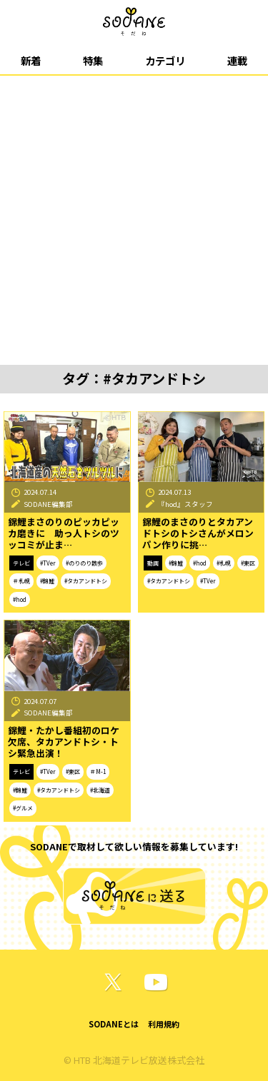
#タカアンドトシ (85, 581)
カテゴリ (165, 60)
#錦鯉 (47, 581)
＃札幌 (21, 581)
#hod (19, 599)
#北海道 (100, 790)
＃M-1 (98, 771)
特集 (93, 60)
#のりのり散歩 (84, 563)
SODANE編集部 (48, 504)
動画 (153, 563)
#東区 (248, 563)
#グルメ (23, 808)
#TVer (48, 563)
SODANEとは (114, 1024)
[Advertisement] (134, 217)
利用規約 (163, 1024)
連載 (237, 60)
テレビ (21, 563)
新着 (31, 60)
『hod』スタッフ (185, 504)
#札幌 (224, 563)
